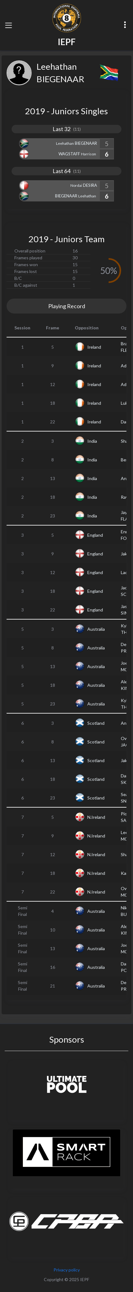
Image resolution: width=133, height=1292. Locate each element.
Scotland (96, 723)
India (92, 441)
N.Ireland (96, 817)
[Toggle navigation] (8, 25)
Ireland (94, 347)
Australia (96, 629)
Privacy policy (67, 1269)
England (95, 535)
